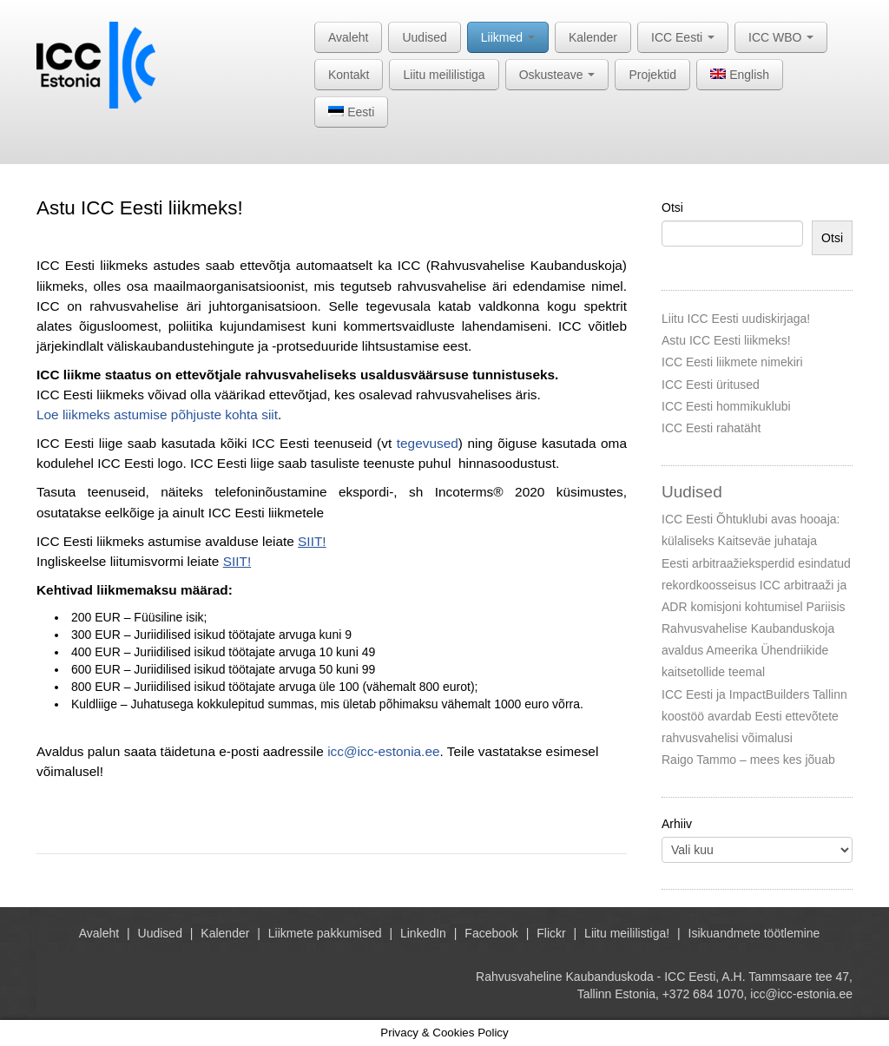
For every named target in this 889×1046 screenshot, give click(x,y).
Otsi (672, 207)
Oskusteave (557, 75)
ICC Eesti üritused (711, 384)
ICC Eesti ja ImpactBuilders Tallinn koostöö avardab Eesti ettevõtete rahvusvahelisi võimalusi (754, 716)
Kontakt (348, 75)
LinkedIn (423, 933)
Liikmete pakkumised (325, 933)
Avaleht (348, 37)
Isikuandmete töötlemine (754, 933)
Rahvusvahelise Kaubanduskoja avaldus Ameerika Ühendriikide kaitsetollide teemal (748, 650)
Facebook (490, 933)
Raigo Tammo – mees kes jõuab (748, 759)
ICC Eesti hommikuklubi (726, 406)
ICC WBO (780, 37)
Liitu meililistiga (443, 75)
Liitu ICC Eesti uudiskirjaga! (736, 319)
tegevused (427, 443)
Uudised (424, 37)
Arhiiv (677, 824)
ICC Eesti (682, 37)
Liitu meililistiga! (626, 933)
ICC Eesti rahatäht (711, 428)
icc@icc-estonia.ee (383, 751)
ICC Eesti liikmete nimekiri (732, 362)
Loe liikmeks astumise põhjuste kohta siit (157, 414)
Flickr (551, 933)
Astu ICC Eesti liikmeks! (726, 340)
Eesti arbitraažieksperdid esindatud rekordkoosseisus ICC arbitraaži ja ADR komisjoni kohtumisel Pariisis (756, 585)
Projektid (652, 75)
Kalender (593, 37)
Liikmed (508, 37)
